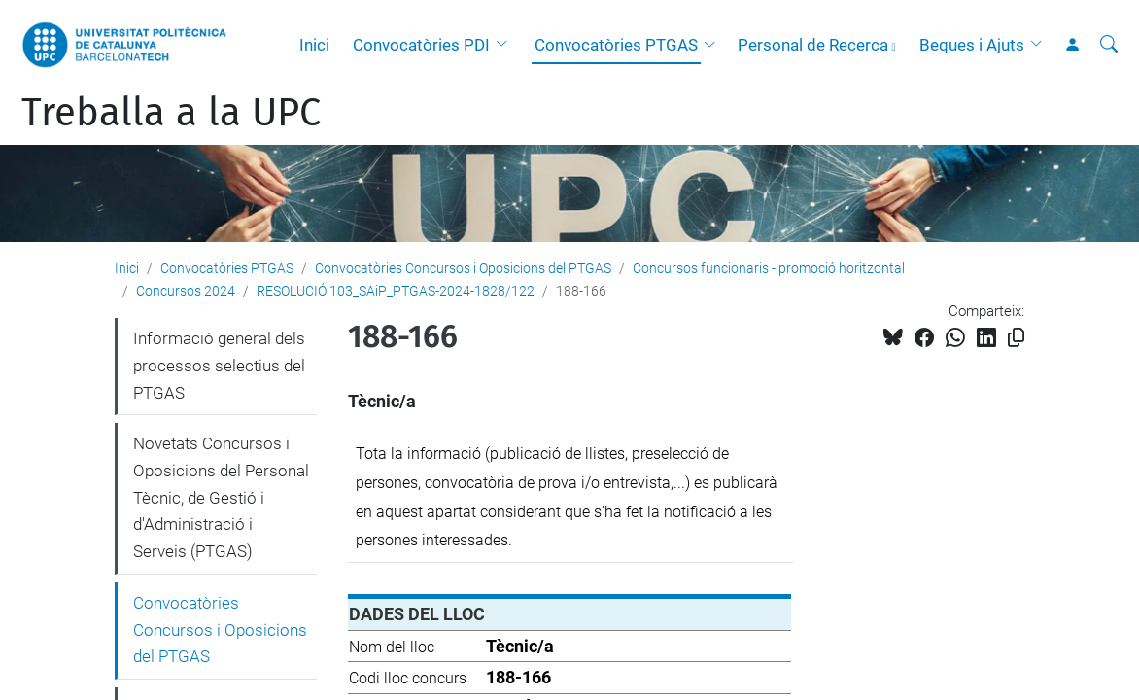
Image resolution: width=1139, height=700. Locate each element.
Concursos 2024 (185, 290)
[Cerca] (1109, 44)
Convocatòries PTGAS (616, 44)
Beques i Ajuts (971, 44)
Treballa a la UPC (171, 112)
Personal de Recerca (813, 44)
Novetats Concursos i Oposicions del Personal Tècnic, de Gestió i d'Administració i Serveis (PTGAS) (221, 497)
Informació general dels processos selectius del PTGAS (219, 365)
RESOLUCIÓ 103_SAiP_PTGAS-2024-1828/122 (396, 290)
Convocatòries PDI (421, 44)
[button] (506, 44)
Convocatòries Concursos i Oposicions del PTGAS (463, 268)
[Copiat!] (1016, 338)
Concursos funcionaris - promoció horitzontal (769, 268)
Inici (314, 44)
